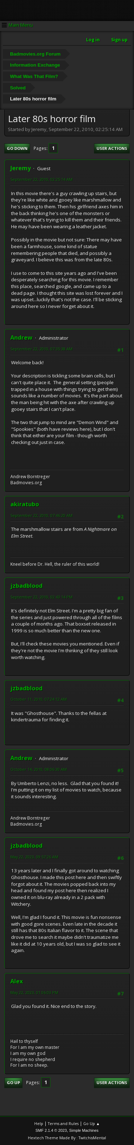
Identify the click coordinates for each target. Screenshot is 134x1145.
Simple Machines (84, 1130)
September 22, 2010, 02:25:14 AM (41, 179)
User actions (111, 148)
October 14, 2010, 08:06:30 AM (38, 769)
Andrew (21, 337)
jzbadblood (26, 586)
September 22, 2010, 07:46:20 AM (41, 515)
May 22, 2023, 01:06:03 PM (34, 992)
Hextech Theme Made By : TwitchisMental (67, 1137)
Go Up (13, 1082)
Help (38, 1123)
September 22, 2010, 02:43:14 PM (41, 597)
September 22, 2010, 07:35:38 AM (41, 348)
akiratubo (24, 504)
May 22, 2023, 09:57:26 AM (34, 856)
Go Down (17, 148)
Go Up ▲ (91, 1123)
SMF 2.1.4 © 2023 (51, 1130)
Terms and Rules (63, 1123)
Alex (16, 981)
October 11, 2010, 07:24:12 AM (38, 699)
